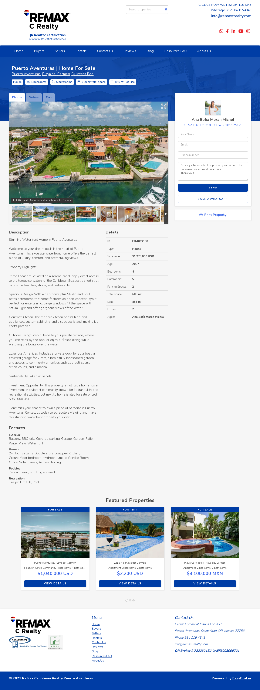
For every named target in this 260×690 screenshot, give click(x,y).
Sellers (60, 51)
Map (48, 97)
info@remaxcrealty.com (231, 15)
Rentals (81, 51)
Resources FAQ (175, 51)
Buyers (39, 51)
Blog (150, 51)
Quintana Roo (82, 74)
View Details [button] (55, 583)
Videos (33, 97)
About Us (204, 51)
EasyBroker (241, 678)
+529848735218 (198, 125)
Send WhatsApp (213, 199)
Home (18, 51)
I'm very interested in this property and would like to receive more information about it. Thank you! (213, 171)
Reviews (130, 51)
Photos (17, 97)
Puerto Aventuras (26, 74)
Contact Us (105, 51)
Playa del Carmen (56, 74)
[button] (15, 550)
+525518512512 (228, 125)
